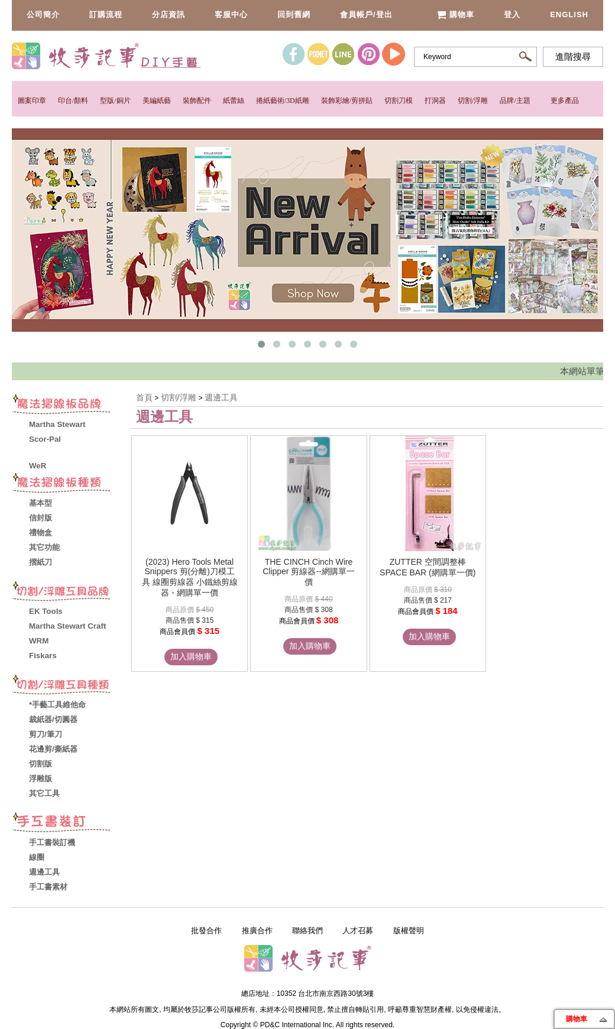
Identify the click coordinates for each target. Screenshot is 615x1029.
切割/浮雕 (473, 100)
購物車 (455, 14)
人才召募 (357, 930)
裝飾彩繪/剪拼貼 (347, 100)
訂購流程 (105, 14)
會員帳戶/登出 (366, 14)
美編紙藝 (157, 100)
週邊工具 (221, 397)
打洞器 (435, 100)
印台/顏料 (73, 100)
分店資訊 (168, 14)
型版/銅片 (115, 100)
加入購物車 (191, 656)
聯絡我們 (307, 930)
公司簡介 (43, 14)
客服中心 (231, 14)
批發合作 (206, 930)
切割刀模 (398, 100)
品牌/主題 (515, 100)
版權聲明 (408, 930)
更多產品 (565, 100)
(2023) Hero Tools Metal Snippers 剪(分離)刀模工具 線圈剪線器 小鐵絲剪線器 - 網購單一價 (190, 577)
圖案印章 (32, 100)
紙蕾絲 (233, 100)
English (569, 14)
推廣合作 (257, 930)
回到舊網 (293, 14)
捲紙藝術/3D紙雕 (282, 100)
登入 (512, 14)
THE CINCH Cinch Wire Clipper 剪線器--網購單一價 (309, 572)
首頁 (144, 397)
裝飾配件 (197, 100)
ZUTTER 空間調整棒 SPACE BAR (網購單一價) (427, 567)
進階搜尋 (573, 57)
